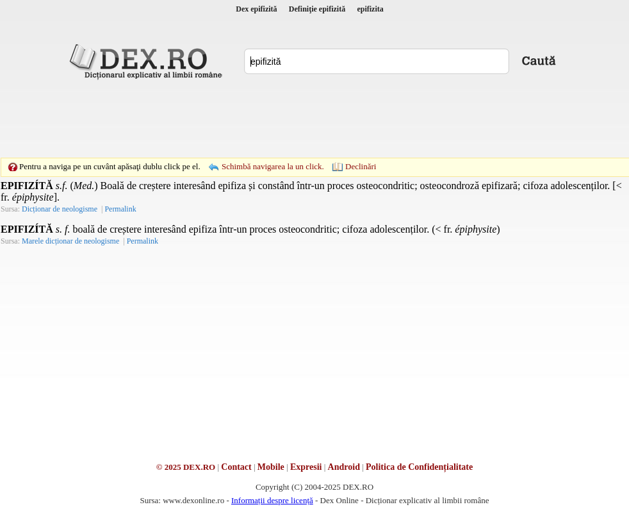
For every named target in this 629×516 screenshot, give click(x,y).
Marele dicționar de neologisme (70, 241)
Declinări (360, 166)
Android (344, 467)
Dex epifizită (256, 8)
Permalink (120, 208)
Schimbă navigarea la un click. (273, 166)
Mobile (270, 467)
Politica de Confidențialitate (419, 467)
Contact (236, 467)
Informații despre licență (272, 500)
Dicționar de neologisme (59, 208)
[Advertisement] (314, 118)
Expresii (306, 467)
